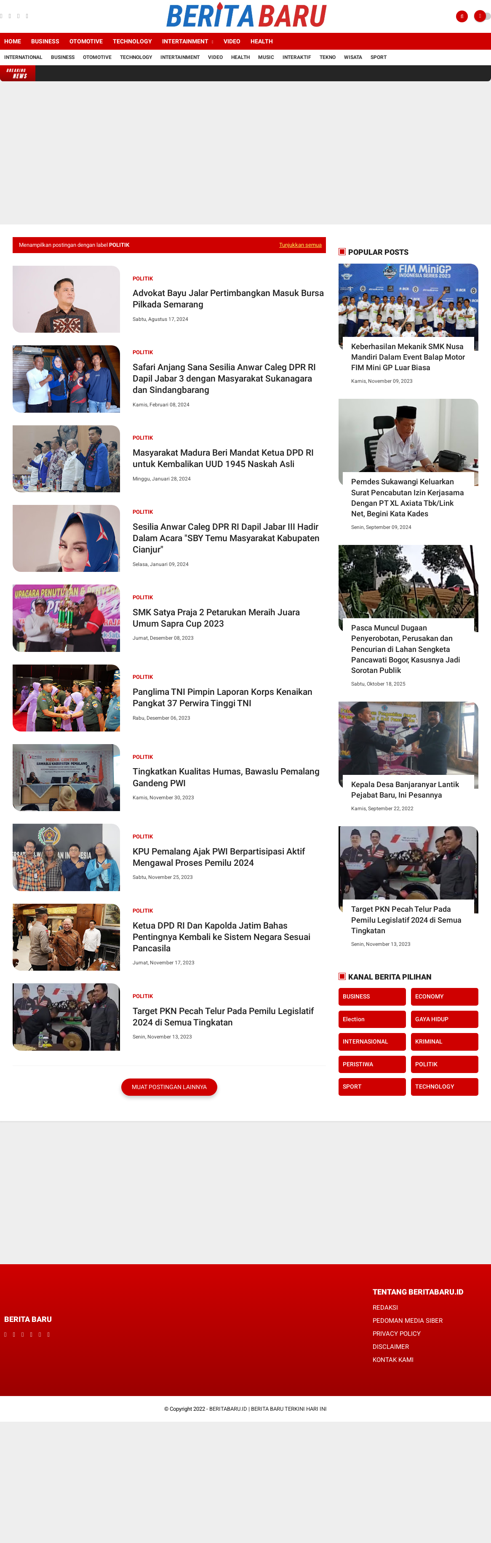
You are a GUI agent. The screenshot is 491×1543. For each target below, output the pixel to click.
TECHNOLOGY (434, 1086)
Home (12, 41)
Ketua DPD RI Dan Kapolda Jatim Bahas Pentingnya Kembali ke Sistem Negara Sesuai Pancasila (221, 937)
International (23, 57)
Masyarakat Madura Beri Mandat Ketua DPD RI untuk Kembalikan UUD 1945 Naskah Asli (223, 458)
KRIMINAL (429, 1041)
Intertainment (185, 41)
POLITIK (143, 278)
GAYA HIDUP (431, 1019)
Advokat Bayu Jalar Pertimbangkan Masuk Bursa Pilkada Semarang (228, 299)
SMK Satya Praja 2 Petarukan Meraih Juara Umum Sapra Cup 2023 (216, 618)
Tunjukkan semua (300, 245)
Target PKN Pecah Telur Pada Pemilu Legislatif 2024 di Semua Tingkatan (223, 1017)
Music (266, 57)
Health (262, 41)
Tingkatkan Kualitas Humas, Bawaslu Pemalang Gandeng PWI (226, 777)
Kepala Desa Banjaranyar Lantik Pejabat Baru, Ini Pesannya (405, 789)
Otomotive (86, 41)
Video (232, 41)
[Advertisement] (245, 153)
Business (45, 41)
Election (354, 1019)
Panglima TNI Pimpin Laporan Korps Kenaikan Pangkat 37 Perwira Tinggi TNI (222, 697)
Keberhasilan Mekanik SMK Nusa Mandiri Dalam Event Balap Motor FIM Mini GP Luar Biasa (408, 357)
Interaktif (297, 57)
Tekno (328, 57)
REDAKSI (385, 1307)
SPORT (352, 1086)
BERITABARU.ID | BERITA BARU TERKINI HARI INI (268, 1409)
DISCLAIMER (391, 1347)
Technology (132, 41)
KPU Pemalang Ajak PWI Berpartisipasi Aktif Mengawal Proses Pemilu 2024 (219, 857)
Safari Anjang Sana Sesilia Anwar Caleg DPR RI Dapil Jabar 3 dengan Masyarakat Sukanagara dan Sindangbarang (224, 378)
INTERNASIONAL (365, 1041)
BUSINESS (356, 996)
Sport (379, 57)
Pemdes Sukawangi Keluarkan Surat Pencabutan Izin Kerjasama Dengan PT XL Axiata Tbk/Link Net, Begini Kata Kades (407, 497)
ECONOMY (429, 996)
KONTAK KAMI (393, 1360)
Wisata (353, 57)
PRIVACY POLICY (397, 1333)
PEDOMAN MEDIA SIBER (408, 1320)
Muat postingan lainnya (169, 1087)
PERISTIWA (358, 1064)
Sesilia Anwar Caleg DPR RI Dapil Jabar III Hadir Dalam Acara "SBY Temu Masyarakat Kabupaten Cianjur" (226, 538)
